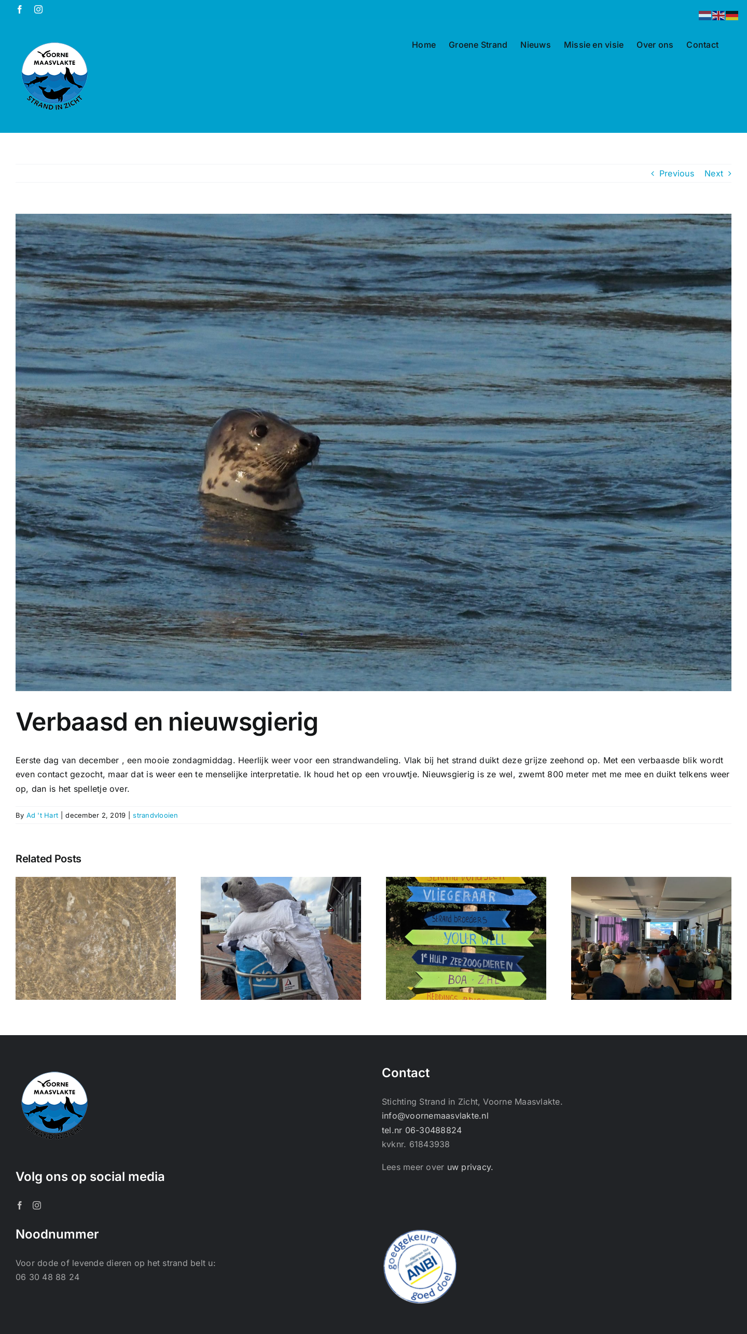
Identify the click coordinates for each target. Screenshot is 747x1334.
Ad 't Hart (42, 815)
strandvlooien (155, 815)
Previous (676, 173)
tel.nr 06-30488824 (422, 1130)
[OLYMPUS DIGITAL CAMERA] (373, 452)
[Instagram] (37, 1205)
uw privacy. (470, 1167)
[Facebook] (20, 1205)
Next (713, 173)
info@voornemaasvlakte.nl (435, 1115)
